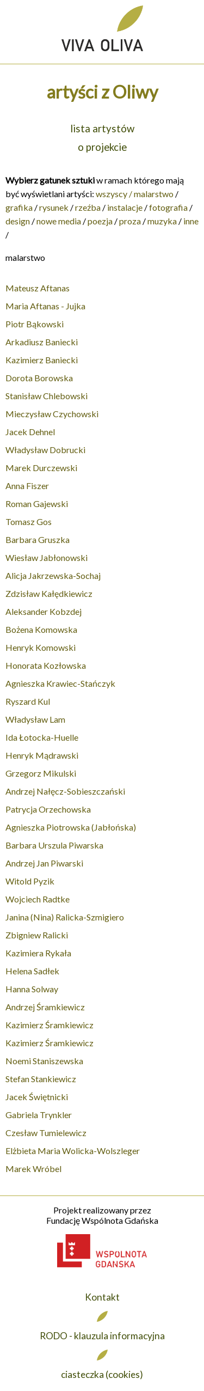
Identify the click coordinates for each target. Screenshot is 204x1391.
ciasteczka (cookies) (102, 1374)
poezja (100, 221)
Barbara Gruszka (37, 539)
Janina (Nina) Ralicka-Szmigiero (64, 917)
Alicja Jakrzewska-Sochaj (53, 575)
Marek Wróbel (33, 1168)
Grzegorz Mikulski (40, 773)
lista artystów (102, 129)
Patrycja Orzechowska (48, 809)
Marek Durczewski (41, 467)
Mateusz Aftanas (37, 288)
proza (130, 221)
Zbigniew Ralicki (36, 935)
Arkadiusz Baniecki (41, 342)
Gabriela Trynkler (38, 1114)
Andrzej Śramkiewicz (45, 1007)
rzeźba (88, 207)
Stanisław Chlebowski (46, 396)
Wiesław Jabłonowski (46, 557)
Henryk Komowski (40, 647)
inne (191, 221)
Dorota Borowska (39, 378)
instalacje (125, 207)
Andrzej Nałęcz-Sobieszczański (65, 791)
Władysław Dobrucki (45, 449)
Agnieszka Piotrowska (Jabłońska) (70, 827)
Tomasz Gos (28, 521)
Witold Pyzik (29, 881)
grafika (19, 207)
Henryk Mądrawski (41, 755)
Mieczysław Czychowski (51, 413)
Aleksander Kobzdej (43, 611)
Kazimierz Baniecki (41, 360)
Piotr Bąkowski (34, 324)
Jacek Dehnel (30, 431)
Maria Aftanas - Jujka (45, 306)
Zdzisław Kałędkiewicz (48, 593)
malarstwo (154, 193)
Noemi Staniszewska (44, 1061)
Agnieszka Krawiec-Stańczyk (60, 683)
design (17, 221)
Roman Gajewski (36, 503)
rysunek (54, 207)
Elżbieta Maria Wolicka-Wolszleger (72, 1150)
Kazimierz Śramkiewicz (49, 1025)
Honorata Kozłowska (45, 665)
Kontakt (102, 1297)
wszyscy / (114, 193)
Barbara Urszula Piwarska (54, 845)
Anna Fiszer (27, 485)
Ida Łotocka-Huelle (41, 737)
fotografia (168, 207)
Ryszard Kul (27, 701)
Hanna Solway (31, 989)
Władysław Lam (35, 719)
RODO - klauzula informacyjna (102, 1335)
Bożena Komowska (41, 629)
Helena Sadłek (32, 971)
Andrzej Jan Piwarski (44, 863)
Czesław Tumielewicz (45, 1132)
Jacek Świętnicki (36, 1096)
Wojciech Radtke (37, 899)
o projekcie (102, 147)
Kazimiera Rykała (38, 953)
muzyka (162, 221)
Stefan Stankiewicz (40, 1078)
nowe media (58, 221)
